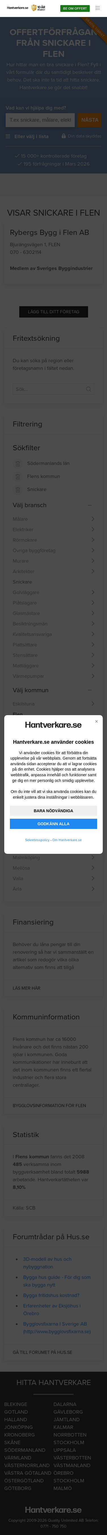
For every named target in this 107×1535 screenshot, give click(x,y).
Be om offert (75, 8)
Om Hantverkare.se (67, 840)
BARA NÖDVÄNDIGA (53, 811)
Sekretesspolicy (37, 840)
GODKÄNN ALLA (53, 824)
